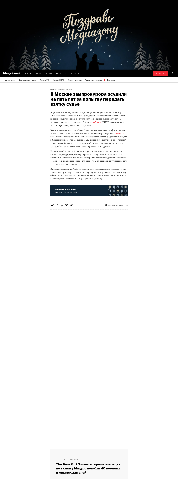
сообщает (96, 122)
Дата (65, 73)
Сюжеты (38, 73)
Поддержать (160, 73)
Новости (28, 73)
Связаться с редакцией (116, 205)
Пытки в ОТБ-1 (45, 80)
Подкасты (75, 73)
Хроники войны (10, 80)
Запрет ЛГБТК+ (59, 80)
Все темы (111, 80)
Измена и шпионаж (75, 80)
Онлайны (48, 73)
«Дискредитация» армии (27, 80)
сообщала (119, 134)
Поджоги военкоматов (93, 80)
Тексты (58, 73)
